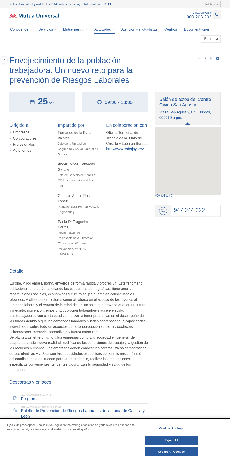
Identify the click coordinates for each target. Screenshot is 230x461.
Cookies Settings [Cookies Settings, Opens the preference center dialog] (171, 428)
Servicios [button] (47, 29)
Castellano (211, 4)
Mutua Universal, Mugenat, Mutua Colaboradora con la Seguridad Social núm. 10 (60, 4)
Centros (170, 29)
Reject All (171, 440)
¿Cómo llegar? (163, 195)
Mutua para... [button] (75, 29)
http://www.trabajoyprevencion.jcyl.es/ (127, 149)
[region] (115, 439)
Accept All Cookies (171, 451)
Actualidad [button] (104, 29)
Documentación (196, 29)
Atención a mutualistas (139, 29)
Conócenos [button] (20, 29)
